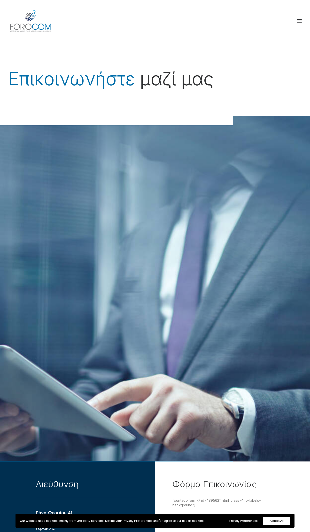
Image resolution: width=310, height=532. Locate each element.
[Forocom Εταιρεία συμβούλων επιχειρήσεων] (30, 21)
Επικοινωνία (101, 417)
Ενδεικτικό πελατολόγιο (112, 410)
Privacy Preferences (243, 521)
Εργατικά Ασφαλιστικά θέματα (221, 423)
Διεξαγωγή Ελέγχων (212, 410)
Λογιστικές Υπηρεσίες (213, 461)
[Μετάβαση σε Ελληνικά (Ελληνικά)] (214, 477)
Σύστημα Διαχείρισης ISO (216, 448)
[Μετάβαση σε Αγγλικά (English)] (214, 483)
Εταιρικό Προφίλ (105, 404)
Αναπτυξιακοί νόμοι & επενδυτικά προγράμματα (235, 429)
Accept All (277, 521)
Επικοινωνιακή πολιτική (214, 455)
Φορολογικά (205, 404)
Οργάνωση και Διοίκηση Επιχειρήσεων (227, 417)
